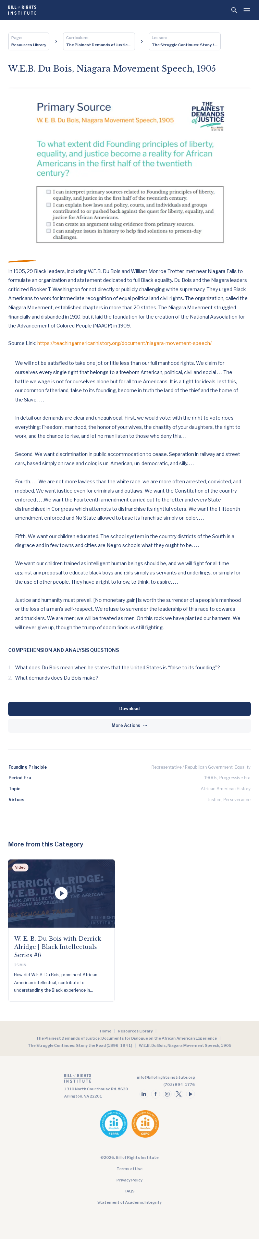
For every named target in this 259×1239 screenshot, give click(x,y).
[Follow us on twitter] (178, 1094)
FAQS (130, 1191)
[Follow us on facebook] (155, 1094)
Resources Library (135, 1031)
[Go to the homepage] (96, 1080)
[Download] (129, 709)
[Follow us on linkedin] (143, 1094)
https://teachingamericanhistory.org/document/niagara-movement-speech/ (124, 343)
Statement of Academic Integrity (129, 1202)
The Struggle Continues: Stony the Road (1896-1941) (80, 1045)
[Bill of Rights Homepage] (22, 10)
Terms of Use (129, 1168)
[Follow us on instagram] (167, 1094)
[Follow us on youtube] (190, 1094)
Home (105, 1031)
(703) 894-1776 (179, 1084)
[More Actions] (129, 726)
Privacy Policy (129, 1180)
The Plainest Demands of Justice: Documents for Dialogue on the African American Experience (126, 1038)
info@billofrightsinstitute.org (166, 1077)
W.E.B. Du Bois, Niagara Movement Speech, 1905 (185, 1045)
